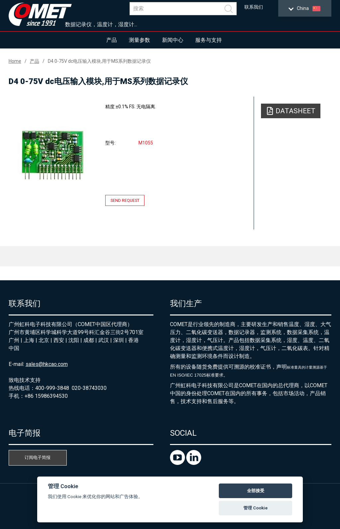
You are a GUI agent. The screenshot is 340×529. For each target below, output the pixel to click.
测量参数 (139, 40)
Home (15, 61)
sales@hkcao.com (47, 364)
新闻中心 (172, 40)
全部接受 (255, 490)
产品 (111, 40)
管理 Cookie (255, 507)
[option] (52, 155)
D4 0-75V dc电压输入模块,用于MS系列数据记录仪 (99, 61)
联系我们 (253, 7)
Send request (125, 200)
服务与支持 (208, 40)
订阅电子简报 (37, 457)
